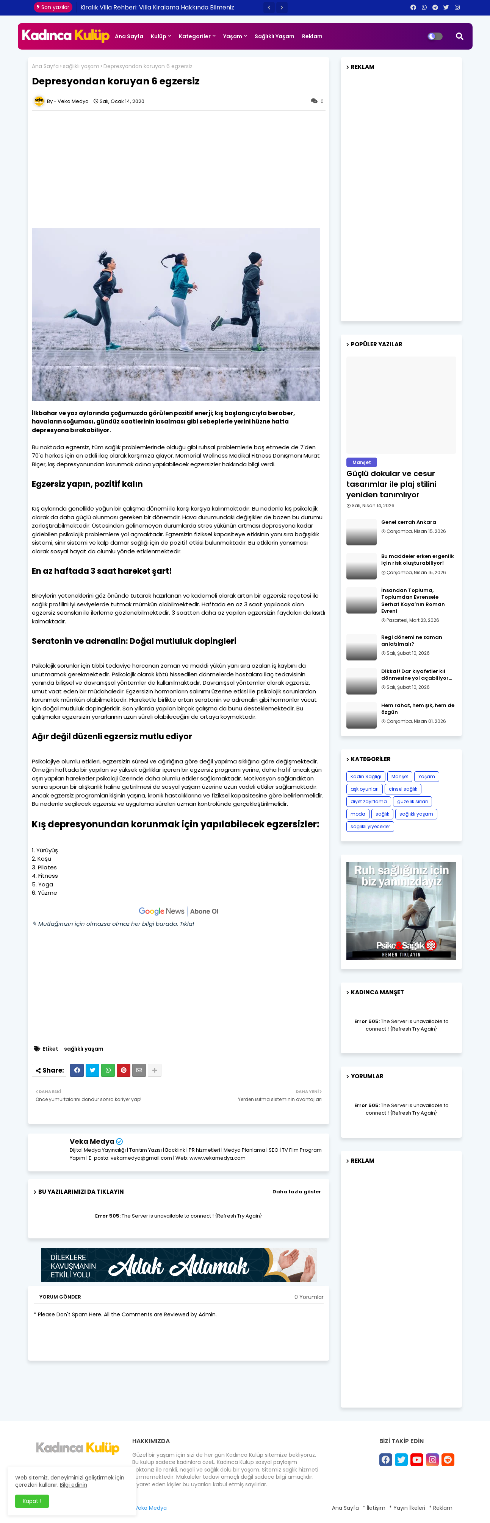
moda (358, 814)
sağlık (382, 814)
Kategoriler (195, 36)
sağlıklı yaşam (81, 66)
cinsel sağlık (403, 789)
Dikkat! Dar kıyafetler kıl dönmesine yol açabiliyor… (416, 675)
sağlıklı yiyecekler (370, 826)
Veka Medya (92, 1141)
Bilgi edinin (73, 1485)
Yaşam (232, 36)
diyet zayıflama (369, 801)
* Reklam (440, 1508)
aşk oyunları (365, 789)
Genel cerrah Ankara (408, 522)
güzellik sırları (412, 801)
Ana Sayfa (129, 36)
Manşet (399, 776)
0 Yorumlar (309, 1297)
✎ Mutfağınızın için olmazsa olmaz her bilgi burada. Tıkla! (113, 924)
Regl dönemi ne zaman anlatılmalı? (411, 641)
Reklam (312, 36)
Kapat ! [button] (32, 1501)
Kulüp (158, 36)
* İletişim (374, 1508)
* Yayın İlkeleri (407, 1508)
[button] (269, 7)
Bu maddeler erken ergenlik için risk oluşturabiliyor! (417, 560)
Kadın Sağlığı (366, 776)
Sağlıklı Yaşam (274, 36)
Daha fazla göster (296, 1191)
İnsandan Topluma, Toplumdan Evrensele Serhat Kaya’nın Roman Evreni (413, 601)
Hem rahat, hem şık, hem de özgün (417, 709)
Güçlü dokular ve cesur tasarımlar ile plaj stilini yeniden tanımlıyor (391, 484)
